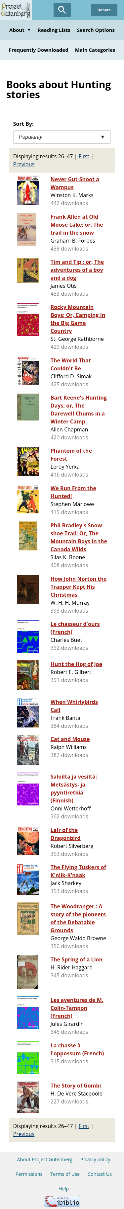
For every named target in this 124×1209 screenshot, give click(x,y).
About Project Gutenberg (44, 1159)
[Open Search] (62, 10)
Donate (104, 9)
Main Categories (95, 49)
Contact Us (100, 1174)
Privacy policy (95, 1159)
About (20, 30)
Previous (24, 164)
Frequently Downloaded (38, 49)
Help (64, 1188)
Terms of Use (65, 1174)
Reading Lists (54, 30)
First (84, 156)
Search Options (96, 30)
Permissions (29, 1174)
